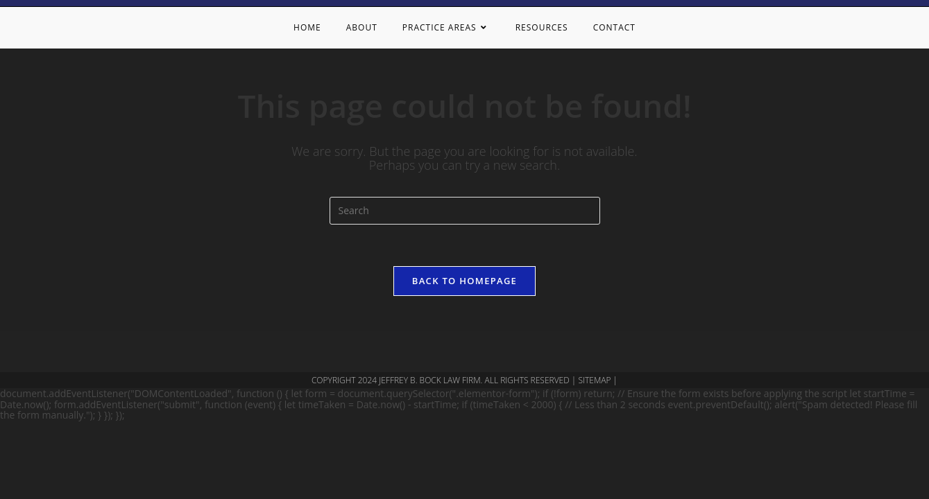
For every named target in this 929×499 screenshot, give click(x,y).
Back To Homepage (464, 280)
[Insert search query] (465, 211)
